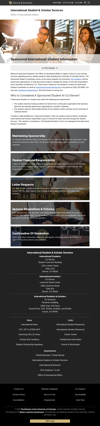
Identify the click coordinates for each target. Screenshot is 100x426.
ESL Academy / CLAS (49, 370)
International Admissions (50, 365)
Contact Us (19, 389)
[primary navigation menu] (89, 2)
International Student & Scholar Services (37, 10)
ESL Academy (76, 79)
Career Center (70, 334)
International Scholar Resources (71, 329)
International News (29, 324)
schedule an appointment (28, 90)
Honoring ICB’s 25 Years (29, 334)
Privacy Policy (19, 394)
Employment (49, 400)
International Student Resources (70, 324)
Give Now (80, 400)
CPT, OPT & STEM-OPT (29, 329)
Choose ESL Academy (29, 339)
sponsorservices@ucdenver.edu (48, 87)
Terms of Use (49, 394)
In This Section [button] (50, 68)
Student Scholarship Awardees (29, 344)
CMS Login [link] (50, 421)
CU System (80, 389)
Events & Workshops (70, 344)
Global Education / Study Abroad (50, 355)
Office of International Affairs (24, 14)
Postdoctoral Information (70, 339)
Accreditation (18, 400)
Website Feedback (49, 389)
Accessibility (80, 394)
